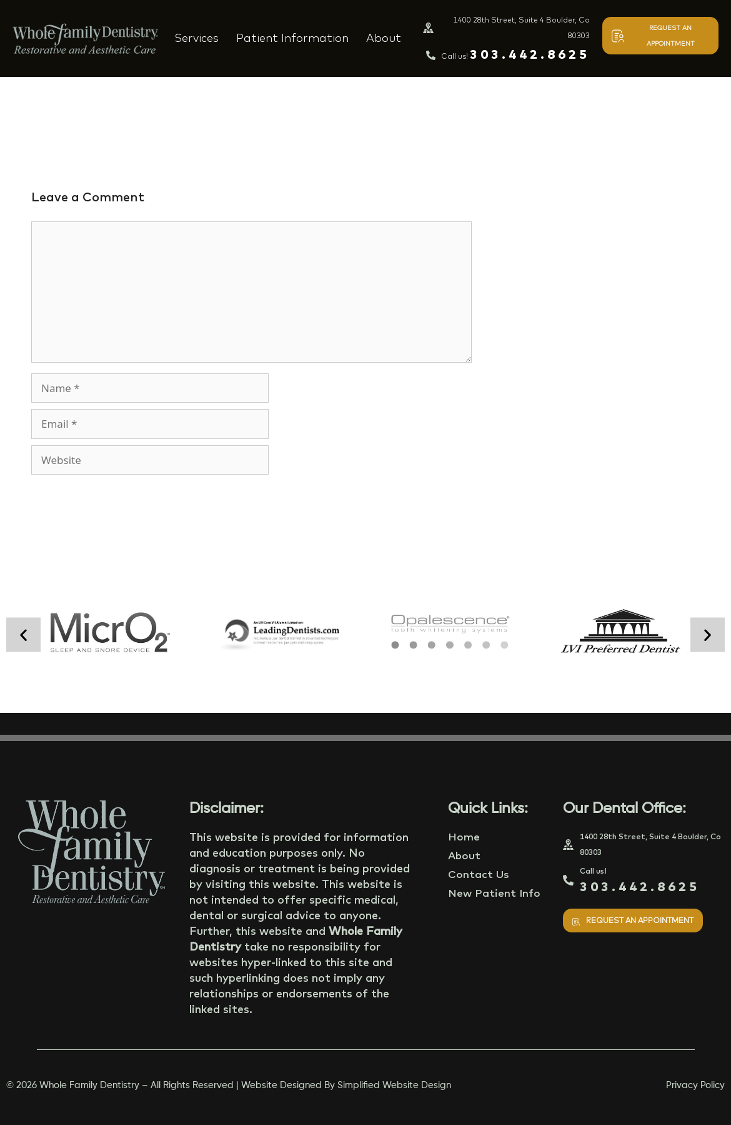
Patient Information (292, 38)
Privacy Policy (695, 1085)
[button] (23, 634)
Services (196, 38)
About (383, 38)
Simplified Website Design (394, 1085)
